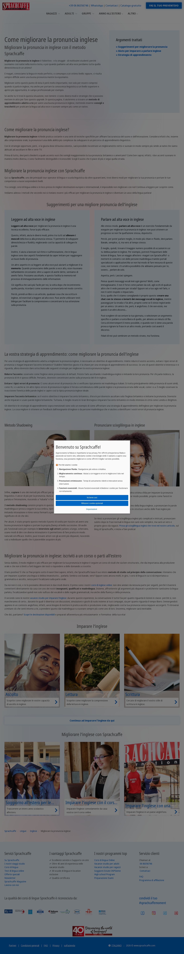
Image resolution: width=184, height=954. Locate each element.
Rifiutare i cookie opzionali (92, 503)
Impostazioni (91, 509)
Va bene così (92, 497)
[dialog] (92, 477)
